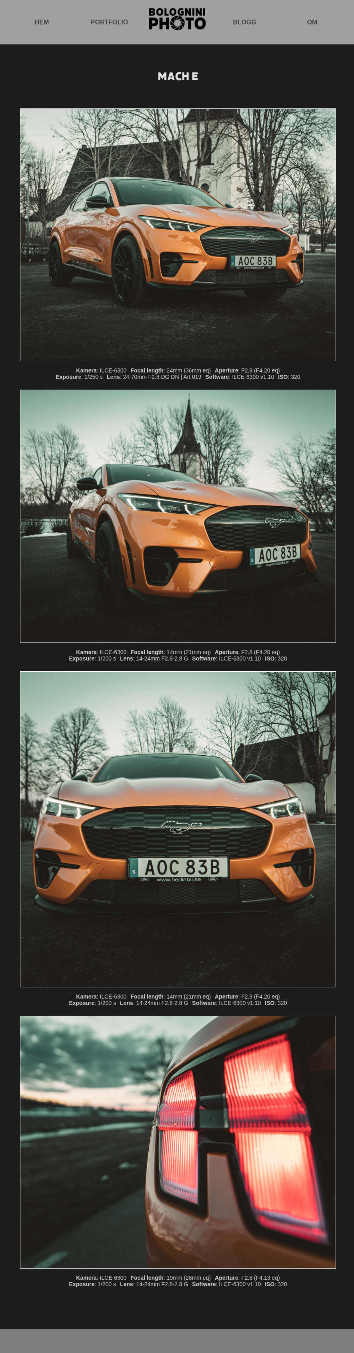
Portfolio (109, 22)
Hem (42, 22)
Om (312, 22)
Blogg (244, 22)
